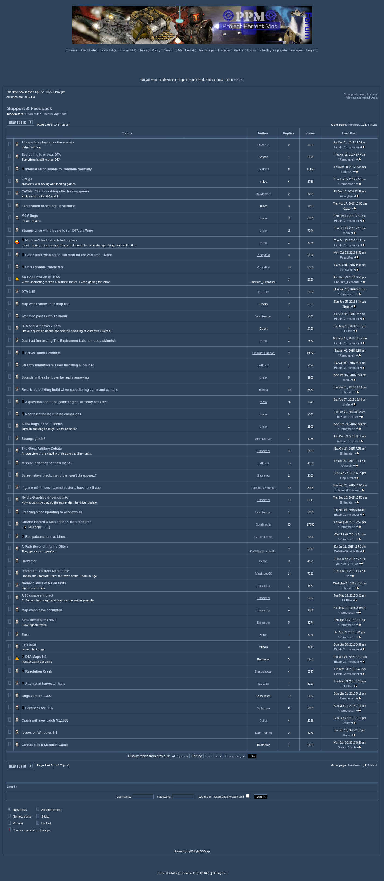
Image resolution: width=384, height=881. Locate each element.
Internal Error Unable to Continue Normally (58, 169)
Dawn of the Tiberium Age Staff (45, 114)
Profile (239, 50)
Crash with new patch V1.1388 (45, 720)
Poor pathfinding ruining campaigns (53, 414)
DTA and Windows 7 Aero (41, 326)
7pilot (263, 720)
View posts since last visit (361, 94)
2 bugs (27, 179)
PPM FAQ (109, 50)
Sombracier (263, 524)
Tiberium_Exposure (347, 282)
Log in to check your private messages (275, 50)
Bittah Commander (346, 147)
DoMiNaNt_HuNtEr (262, 551)
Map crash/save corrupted (42, 610)
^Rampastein (346, 159)
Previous (354, 124)
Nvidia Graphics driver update (45, 497)
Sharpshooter (263, 671)
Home (73, 50)
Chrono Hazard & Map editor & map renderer (56, 522)
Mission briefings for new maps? (47, 463)
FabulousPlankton (263, 487)
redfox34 (263, 365)
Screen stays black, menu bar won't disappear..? (59, 475)
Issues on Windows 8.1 (39, 733)
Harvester (29, 561)
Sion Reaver (263, 316)
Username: (123, 796)
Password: (164, 796)
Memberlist (186, 50)
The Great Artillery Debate (42, 448)
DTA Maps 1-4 (35, 657)
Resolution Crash (38, 671)
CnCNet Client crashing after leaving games (55, 191)
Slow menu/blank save (39, 620)
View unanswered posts (362, 97)
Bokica (263, 389)
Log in (310, 50)
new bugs (29, 644)
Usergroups (206, 50)
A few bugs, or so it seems (42, 424)
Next (373, 124)
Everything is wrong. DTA (41, 154)
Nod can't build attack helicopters (51, 240)
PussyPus (346, 196)
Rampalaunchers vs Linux (45, 537)
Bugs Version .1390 (36, 696)
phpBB (190, 851)
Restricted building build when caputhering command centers (70, 390)
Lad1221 (263, 169)
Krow (346, 735)
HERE (238, 80)
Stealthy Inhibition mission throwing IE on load (58, 365)
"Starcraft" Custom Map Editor (45, 571)
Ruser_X (263, 144)
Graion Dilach (263, 536)
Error (25, 635)
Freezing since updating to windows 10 (52, 512)
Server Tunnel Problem (42, 353)
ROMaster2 (263, 193)
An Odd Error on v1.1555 (41, 277)
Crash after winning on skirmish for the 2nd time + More (68, 255)
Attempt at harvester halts (45, 684)
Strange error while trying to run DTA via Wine (57, 230)
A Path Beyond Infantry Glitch (45, 546)
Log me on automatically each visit (221, 796)
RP (347, 576)
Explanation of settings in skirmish (49, 206)
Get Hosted (90, 50)
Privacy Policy (150, 50)
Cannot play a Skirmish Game (45, 745)
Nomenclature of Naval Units (44, 583)
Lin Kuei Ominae (263, 353)
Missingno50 (263, 573)
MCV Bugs (30, 216)
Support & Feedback (29, 108)
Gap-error (263, 475)
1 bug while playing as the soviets (48, 142)
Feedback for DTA (39, 708)
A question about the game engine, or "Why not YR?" (66, 402)
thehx (263, 218)
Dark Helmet (263, 732)
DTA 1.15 (28, 292)
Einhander (346, 392)
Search (169, 50)
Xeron (263, 634)
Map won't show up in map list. (45, 304)
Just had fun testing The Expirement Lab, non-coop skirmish (69, 341)
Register (224, 50)
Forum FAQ (128, 50)
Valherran (263, 708)
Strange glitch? (33, 439)
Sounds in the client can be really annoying (55, 377)
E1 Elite (263, 291)
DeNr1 (263, 561)
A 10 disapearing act (37, 595)
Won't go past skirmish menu (44, 316)
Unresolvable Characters (44, 267)
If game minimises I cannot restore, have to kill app (61, 488)
